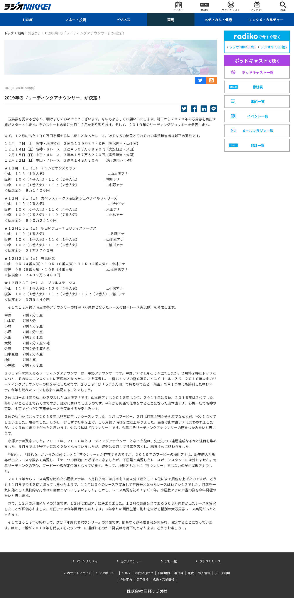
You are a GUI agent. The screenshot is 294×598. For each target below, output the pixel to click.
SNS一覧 (171, 561)
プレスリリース (210, 561)
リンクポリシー (106, 573)
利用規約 (164, 573)
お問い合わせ (144, 573)
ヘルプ (126, 573)
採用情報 (142, 579)
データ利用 (222, 573)
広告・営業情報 (163, 579)
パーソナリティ (87, 561)
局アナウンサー (131, 561)
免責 (191, 573)
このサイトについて (77, 573)
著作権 (178, 573)
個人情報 (204, 573)
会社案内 (126, 579)
